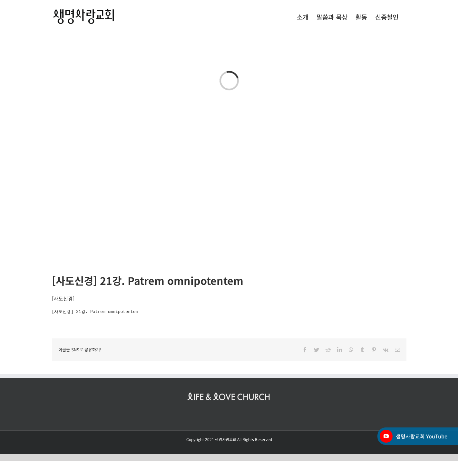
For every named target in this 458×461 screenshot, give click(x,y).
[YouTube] (386, 436)
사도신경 (63, 298)
